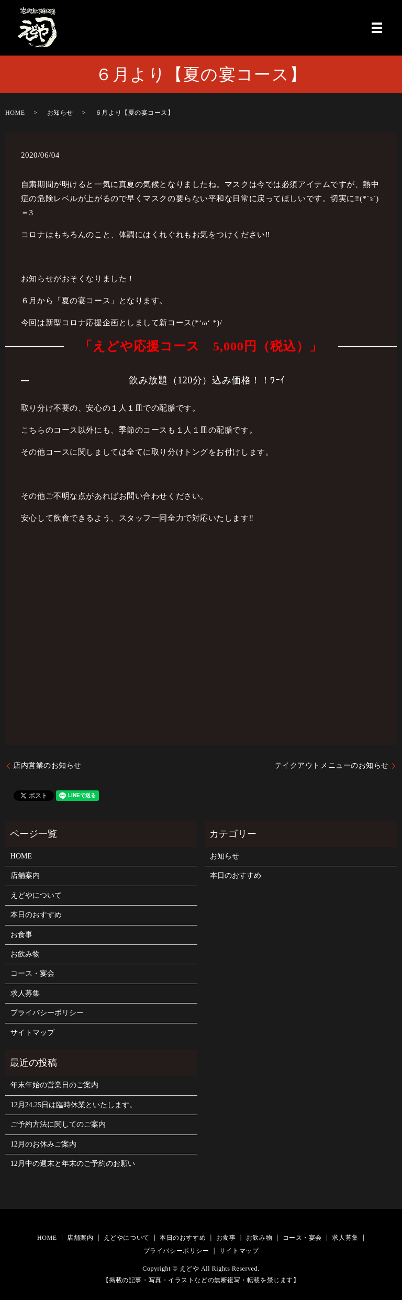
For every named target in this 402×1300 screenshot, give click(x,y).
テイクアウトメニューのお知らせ (332, 765)
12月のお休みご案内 (43, 1144)
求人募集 (25, 993)
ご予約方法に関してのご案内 (58, 1124)
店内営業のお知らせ (47, 765)
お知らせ (60, 112)
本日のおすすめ (36, 915)
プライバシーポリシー (47, 1013)
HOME (15, 112)
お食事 (21, 935)
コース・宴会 (32, 973)
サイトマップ (32, 1033)
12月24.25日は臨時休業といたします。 (73, 1105)
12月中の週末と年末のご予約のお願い (72, 1163)
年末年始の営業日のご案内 (54, 1085)
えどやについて (36, 895)
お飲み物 (25, 954)
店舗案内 (25, 875)
